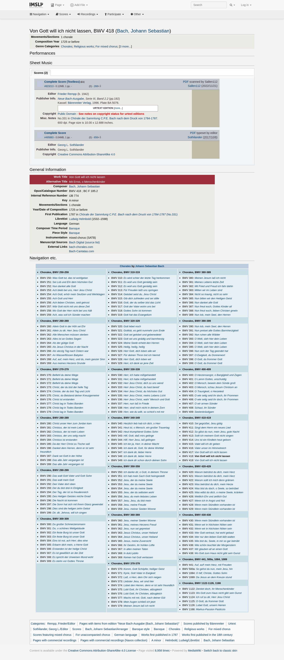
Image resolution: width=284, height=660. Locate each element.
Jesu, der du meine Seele (137, 480)
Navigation (39, 14)
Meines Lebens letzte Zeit (209, 282)
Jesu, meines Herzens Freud (139, 524)
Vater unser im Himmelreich (210, 448)
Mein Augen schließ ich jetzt (139, 601)
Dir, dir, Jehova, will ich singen (69, 512)
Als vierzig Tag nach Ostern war (70, 350)
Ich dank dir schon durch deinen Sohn (144, 460)
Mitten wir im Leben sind (208, 290)
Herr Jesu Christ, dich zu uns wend (143, 383)
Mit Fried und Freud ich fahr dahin (214, 286)
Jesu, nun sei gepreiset (136, 528)
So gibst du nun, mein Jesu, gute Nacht (217, 431)
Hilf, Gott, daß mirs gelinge (138, 435)
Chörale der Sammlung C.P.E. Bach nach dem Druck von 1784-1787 (114, 118)
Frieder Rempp (67, 93)
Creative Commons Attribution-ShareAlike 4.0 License (102, 650)
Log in (246, 4)
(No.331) (128, 214)
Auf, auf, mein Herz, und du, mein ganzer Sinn (78, 359)
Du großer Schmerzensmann (68, 524)
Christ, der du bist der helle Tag (70, 387)
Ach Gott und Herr (62, 298)
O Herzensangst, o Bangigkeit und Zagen (218, 375)
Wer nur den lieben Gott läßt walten (215, 536)
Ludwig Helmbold (80, 219)
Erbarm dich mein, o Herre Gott (70, 544)
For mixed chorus (106, 46)
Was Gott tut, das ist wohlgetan (70, 277)
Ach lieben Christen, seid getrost (70, 302)
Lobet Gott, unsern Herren (211, 605)
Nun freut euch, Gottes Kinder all (213, 306)
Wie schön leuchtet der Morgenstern (215, 545)
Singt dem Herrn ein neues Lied (213, 427)
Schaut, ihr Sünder (205, 407)
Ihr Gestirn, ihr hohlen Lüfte (138, 545)
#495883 (49, 137)
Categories (38, 623)
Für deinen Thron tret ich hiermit (141, 355)
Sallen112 (194, 85)
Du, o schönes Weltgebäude (68, 528)
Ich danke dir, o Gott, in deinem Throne (145, 472)
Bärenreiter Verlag (79, 102)
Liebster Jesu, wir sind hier (138, 581)
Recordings (88, 14)
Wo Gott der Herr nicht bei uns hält (72, 310)
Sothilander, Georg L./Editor (50, 629)
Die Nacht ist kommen (65, 500)
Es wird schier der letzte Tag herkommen (146, 277)
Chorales (66, 46)
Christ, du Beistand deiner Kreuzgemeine (75, 395)
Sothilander (195, 137)
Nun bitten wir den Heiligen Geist (213, 298)
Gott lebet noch (132, 326)
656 (96, 137)
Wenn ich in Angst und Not (210, 500)
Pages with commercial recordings (54, 640)
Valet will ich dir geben (207, 443)
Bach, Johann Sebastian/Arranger (106, 629)
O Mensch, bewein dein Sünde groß (215, 383)
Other (137, 14)
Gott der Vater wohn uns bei (139, 306)
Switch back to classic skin (220, 650)
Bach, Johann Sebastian (143, 30)
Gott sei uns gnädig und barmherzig (143, 338)
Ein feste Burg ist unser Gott (68, 532)
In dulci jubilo (130, 553)
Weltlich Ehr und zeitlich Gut (211, 496)
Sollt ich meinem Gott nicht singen (214, 435)
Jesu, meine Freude (134, 504)
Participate (114, 14)
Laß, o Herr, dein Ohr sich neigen (142, 577)
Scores (63, 14)
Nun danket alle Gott (64, 286)
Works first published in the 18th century (207, 634)
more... (118, 108)
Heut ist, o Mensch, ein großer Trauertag (146, 427)
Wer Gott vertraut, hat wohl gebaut (214, 532)
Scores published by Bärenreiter (203, 623)
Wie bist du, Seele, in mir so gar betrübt (217, 540)
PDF (186, 81)
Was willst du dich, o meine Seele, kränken (219, 492)
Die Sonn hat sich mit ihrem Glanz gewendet (77, 504)
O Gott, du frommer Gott (208, 359)
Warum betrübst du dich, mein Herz (215, 472)
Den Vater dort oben (63, 484)
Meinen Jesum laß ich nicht (138, 605)
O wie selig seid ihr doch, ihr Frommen (216, 395)
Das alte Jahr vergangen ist (68, 460)
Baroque (74, 228)
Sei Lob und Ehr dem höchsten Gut (72, 282)
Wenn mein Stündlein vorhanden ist (215, 504)
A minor (156, 640)
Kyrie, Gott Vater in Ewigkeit (139, 573)
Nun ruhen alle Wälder (207, 334)
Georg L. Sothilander (71, 144)
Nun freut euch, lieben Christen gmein (216, 310)
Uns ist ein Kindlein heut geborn (213, 439)
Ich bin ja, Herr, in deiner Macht (141, 443)
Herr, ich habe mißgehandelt (139, 375)
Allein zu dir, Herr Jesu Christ (68, 330)
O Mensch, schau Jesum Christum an (216, 387)
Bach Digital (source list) (84, 242)
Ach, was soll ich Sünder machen (71, 314)
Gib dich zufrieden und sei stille (141, 298)
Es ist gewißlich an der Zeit (67, 553)
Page (57, 5)
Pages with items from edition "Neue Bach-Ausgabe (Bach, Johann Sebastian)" (129, 623)
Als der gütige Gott (63, 342)
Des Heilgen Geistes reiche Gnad (71, 496)
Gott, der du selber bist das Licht (141, 302)
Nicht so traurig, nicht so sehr (211, 294)
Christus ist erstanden (64, 439)
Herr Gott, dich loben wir (137, 359)
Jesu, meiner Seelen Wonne (139, 508)
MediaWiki (194, 650)
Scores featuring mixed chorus (52, 634)
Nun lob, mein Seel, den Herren (213, 314)
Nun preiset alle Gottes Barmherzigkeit (216, 330)
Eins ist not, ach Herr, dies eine (70, 540)
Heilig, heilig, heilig (134, 346)
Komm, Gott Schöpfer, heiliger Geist (143, 568)
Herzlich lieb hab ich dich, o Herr (141, 423)
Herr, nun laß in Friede (136, 403)
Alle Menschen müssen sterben (70, 334)
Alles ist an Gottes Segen (66, 338)
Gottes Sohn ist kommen (137, 310)
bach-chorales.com (81, 246)
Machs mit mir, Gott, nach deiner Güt (144, 597)
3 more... (125, 46)
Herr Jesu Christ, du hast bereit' (141, 387)
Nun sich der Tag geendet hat (211, 350)
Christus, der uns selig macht (68, 435)
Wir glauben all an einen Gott (211, 549)
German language (125, 634)
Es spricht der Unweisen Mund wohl (72, 557)
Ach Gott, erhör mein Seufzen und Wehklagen (78, 294)
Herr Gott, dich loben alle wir (139, 350)
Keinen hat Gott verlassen (138, 557)
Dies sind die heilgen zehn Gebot (71, 508)
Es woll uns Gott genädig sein (140, 282)
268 (96, 86)
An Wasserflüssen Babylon (67, 355)
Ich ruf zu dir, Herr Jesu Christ (213, 597)
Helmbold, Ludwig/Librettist (182, 640)
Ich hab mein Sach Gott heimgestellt (144, 476)
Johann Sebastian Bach (149, 266)
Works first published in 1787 (159, 634)
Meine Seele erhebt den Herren (141, 342)
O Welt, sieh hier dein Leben (211, 338)
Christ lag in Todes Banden (67, 403)
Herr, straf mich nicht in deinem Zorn (144, 407)
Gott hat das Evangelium (137, 314)
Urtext (232, 623)
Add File (79, 5)
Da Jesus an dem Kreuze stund (214, 577)
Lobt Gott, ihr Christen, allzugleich (142, 589)
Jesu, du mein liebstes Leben (140, 496)
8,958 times (162, 650)
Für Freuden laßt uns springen (140, 290)
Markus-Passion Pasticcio (210, 609)
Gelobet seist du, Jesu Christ (139, 294)
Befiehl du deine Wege (65, 375)
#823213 (49, 86)
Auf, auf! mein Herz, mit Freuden (213, 564)
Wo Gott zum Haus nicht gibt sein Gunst (217, 553)
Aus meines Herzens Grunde (68, 363)
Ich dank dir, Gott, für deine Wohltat (143, 448)
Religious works (84, 46)
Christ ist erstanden (63, 399)
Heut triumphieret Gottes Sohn (140, 431)
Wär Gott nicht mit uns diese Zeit (71, 306)
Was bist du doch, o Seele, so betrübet (217, 488)
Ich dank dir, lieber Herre (137, 452)
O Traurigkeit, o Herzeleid (209, 391)
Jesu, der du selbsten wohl (138, 492)
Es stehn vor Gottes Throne (68, 561)
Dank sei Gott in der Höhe (67, 455)
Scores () (41, 72)
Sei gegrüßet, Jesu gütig (208, 423)
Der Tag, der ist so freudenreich (70, 492)
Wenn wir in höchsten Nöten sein (213, 524)
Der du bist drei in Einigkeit (67, 488)
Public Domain (67, 113)
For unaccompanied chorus (93, 634)
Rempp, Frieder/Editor (61, 623)
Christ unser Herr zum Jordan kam (72, 423)
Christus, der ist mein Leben (68, 427)
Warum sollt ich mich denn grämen (214, 480)
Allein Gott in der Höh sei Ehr (68, 326)
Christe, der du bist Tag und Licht (71, 391)
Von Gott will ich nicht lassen (211, 452)
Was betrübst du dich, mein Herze (214, 484)
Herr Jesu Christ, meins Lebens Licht (144, 395)
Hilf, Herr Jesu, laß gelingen (139, 439)
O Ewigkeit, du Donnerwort (210, 355)
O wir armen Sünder (206, 403)
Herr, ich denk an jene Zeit (138, 363)
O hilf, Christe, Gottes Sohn (211, 573)
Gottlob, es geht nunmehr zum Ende (144, 330)
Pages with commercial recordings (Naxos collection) (113, 640)
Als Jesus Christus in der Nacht (70, 346)
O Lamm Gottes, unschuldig (210, 379)
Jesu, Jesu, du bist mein (137, 500)
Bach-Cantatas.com (81, 251)
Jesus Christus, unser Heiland (140, 532)
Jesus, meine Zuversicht (137, 540)
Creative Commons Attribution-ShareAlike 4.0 (86, 154)
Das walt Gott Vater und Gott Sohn (72, 475)
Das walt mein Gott (63, 479)
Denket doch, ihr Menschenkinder (215, 588)
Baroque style (140, 629)
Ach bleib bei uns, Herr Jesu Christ (72, 290)
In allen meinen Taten (135, 549)
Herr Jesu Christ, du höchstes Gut (142, 391)
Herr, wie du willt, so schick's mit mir (143, 411)
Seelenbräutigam (204, 411)
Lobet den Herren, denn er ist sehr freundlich (148, 585)
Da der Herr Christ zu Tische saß (71, 443)
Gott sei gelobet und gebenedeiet (142, 334)
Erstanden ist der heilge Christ (69, 548)
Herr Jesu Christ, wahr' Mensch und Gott (146, 399)
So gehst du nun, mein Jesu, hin (214, 568)
